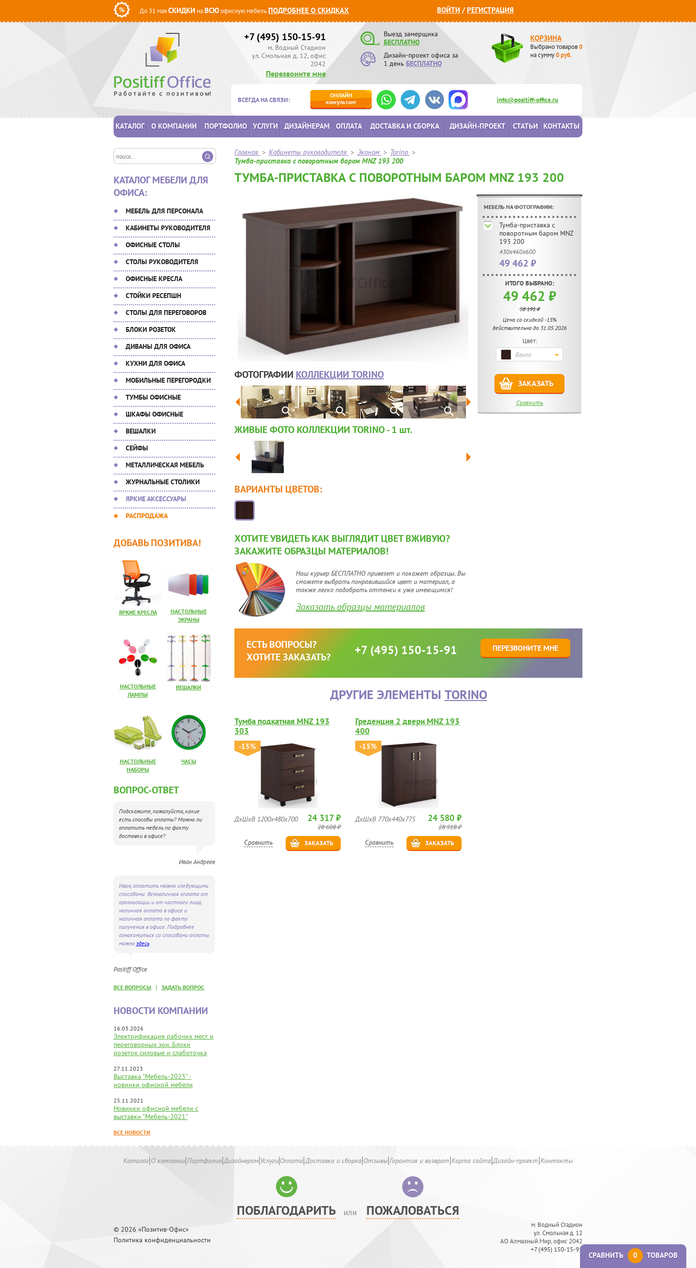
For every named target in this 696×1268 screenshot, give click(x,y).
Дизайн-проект (478, 126)
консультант (341, 98)
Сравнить (529, 403)
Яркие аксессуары (156, 498)
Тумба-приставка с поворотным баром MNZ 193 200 (536, 233)
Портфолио (225, 126)
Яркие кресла (138, 612)
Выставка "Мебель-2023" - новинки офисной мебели (153, 1080)
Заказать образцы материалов (360, 606)
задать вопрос (182, 987)
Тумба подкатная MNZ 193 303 (282, 726)
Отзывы (375, 1160)
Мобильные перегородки (168, 380)
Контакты (561, 126)
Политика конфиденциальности (162, 1240)
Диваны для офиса (158, 346)
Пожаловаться (412, 1210)
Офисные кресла (154, 278)
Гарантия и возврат (419, 1160)
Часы (188, 761)
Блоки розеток (151, 329)
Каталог (130, 126)
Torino (466, 694)
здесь (142, 943)
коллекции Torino (340, 374)
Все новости (132, 1132)
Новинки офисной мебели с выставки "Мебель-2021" (156, 1112)
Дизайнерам (307, 126)
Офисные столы (153, 244)
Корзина (546, 38)
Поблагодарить (286, 1210)
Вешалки (141, 431)
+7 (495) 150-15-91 (285, 36)
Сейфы (137, 448)
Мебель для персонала (164, 211)
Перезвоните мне (296, 73)
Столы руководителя (162, 261)
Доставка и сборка (404, 126)
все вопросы (132, 987)
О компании (174, 126)
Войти (448, 10)
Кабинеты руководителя (168, 228)
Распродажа (147, 515)
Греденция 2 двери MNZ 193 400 (407, 726)
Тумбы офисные (153, 397)
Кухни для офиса (155, 363)
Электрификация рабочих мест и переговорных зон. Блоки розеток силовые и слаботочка (164, 1044)
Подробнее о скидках (308, 10)
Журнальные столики (163, 481)
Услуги (265, 126)
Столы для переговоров (166, 312)
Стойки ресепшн (153, 295)
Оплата (349, 126)
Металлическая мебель (165, 465)
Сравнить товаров (633, 1255)
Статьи (525, 126)
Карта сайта (471, 1160)
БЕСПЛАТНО (402, 42)
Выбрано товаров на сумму (556, 51)
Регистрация (490, 10)
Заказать (535, 383)
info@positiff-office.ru (527, 100)
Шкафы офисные (154, 414)
